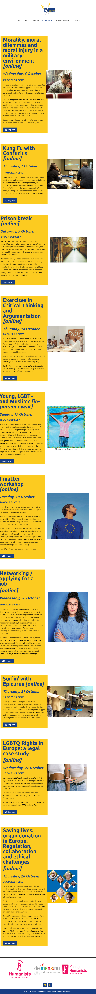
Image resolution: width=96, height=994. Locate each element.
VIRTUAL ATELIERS (31, 20)
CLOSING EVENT (63, 20)
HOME (17, 20)
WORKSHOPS (47, 20)
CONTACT (77, 20)
